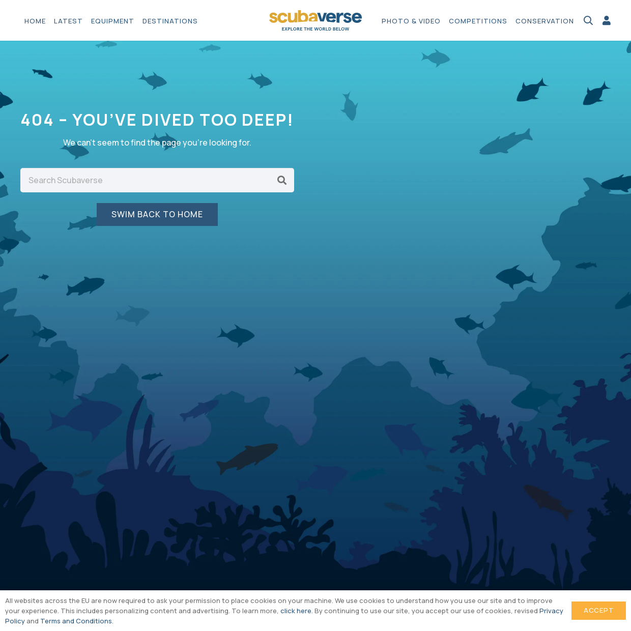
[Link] (607, 20)
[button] (588, 20)
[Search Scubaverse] (157, 180)
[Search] (282, 180)
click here (295, 610)
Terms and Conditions (76, 620)
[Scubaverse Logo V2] (315, 20)
